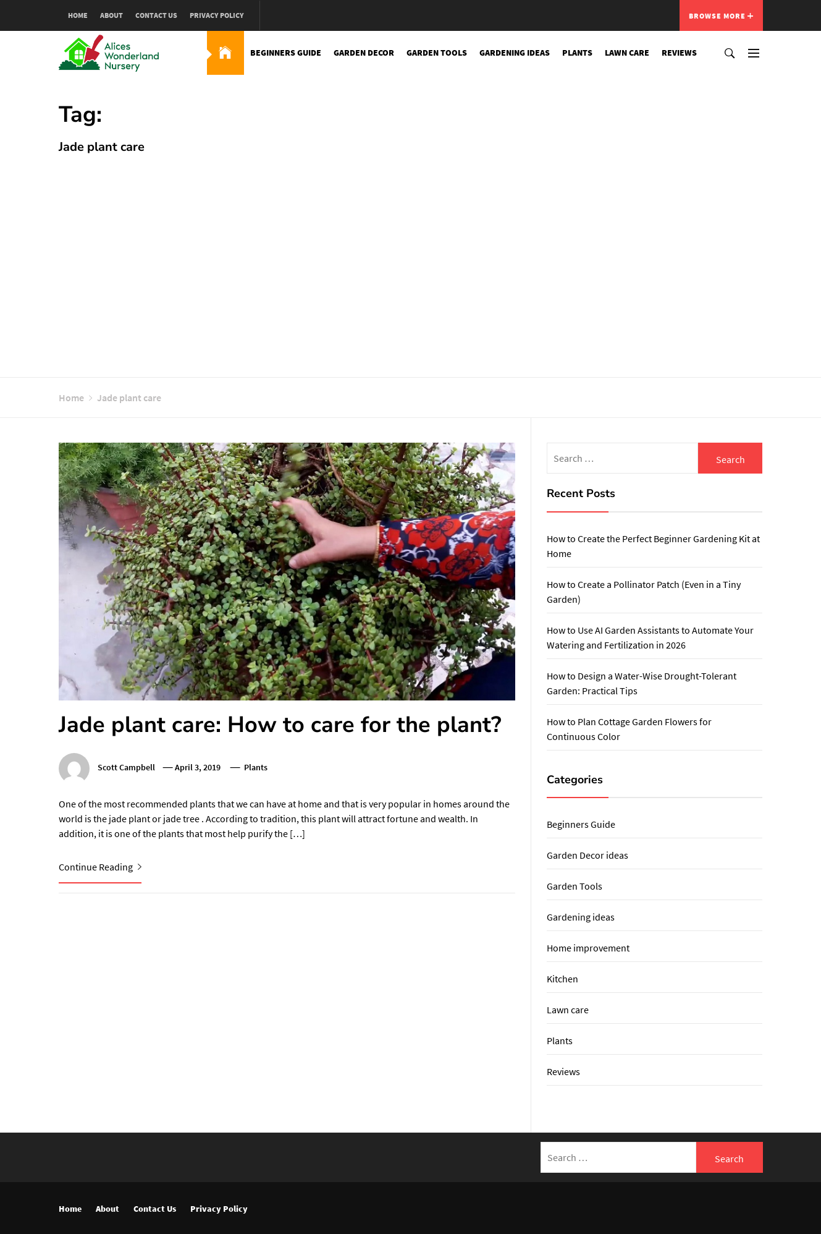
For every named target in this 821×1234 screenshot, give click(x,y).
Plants (577, 52)
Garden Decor (364, 52)
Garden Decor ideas (587, 855)
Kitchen (562, 978)
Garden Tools (436, 52)
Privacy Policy (217, 15)
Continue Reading (100, 867)
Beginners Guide (285, 52)
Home (78, 15)
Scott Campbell (126, 767)
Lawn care (627, 52)
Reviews (679, 52)
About (111, 15)
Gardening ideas (514, 52)
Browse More (721, 15)
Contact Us (156, 15)
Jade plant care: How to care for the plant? (280, 725)
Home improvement (588, 948)
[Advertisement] (410, 259)
